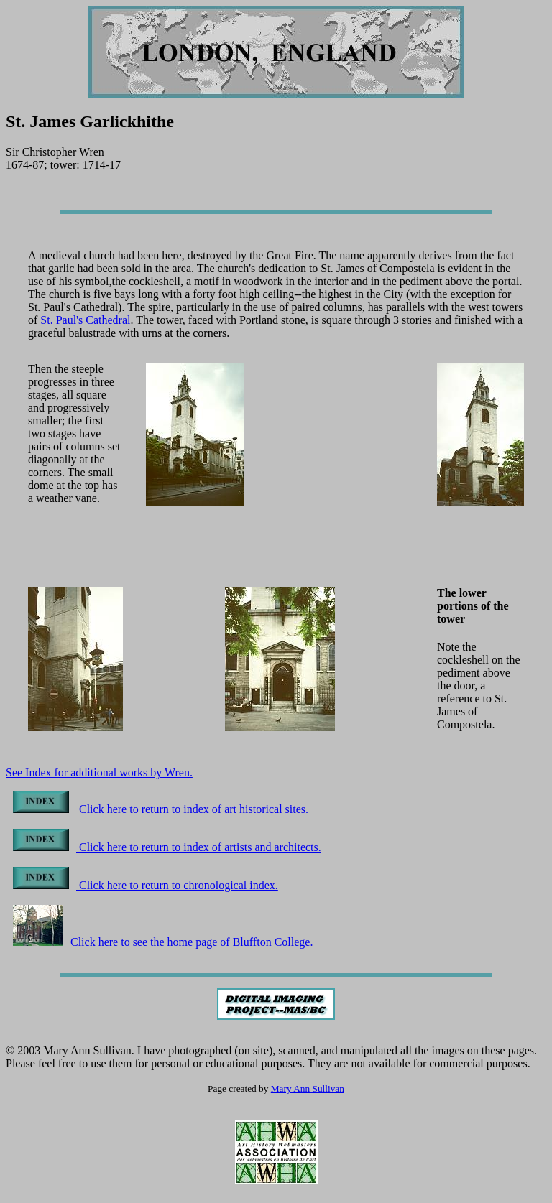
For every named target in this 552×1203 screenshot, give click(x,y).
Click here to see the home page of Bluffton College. (163, 942)
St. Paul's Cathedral (85, 320)
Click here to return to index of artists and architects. (167, 847)
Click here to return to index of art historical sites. (160, 809)
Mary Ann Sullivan (307, 1088)
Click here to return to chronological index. (145, 885)
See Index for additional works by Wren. (99, 772)
